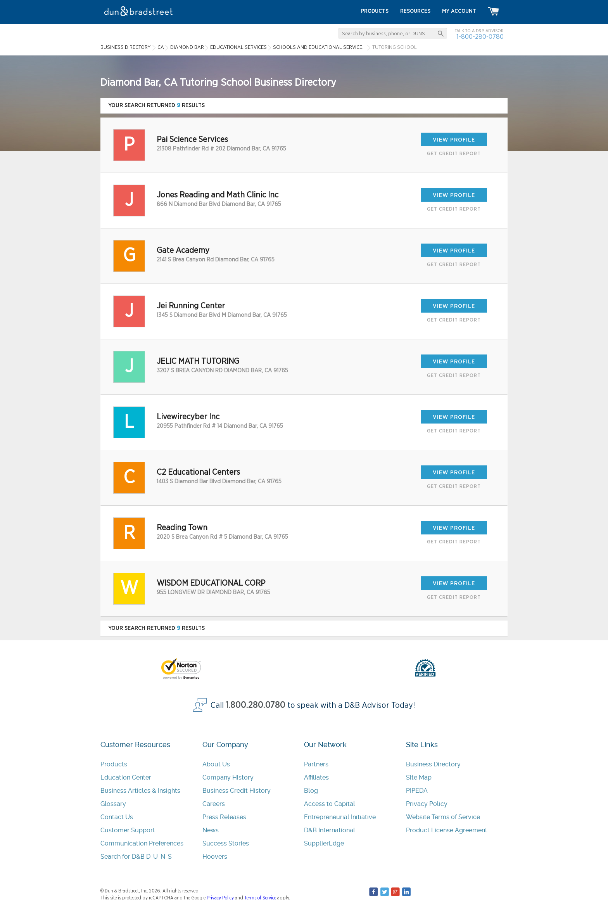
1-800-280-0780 (480, 36)
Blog (311, 790)
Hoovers (214, 856)
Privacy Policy (426, 803)
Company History (228, 777)
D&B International (329, 830)
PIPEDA (417, 790)
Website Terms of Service (443, 817)
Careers (213, 803)
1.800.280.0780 (255, 705)
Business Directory (433, 764)
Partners (316, 764)
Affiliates (316, 777)
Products (113, 764)
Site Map (419, 777)
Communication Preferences (141, 843)
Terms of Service (260, 898)
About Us (216, 764)
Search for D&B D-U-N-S (136, 856)
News (210, 830)
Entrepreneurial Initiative (340, 817)
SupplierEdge (324, 843)
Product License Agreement (446, 830)
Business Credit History (236, 790)
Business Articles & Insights (140, 790)
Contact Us (116, 817)
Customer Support (127, 830)
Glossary (113, 803)
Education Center (125, 777)
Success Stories (225, 843)
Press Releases (224, 817)
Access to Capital (329, 803)
